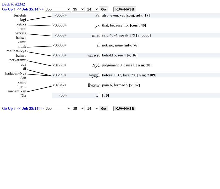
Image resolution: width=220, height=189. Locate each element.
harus (22, 87)
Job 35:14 (30, 9)
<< (18, 9)
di (24, 69)
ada (23, 64)
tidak (22, 46)
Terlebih (19, 15)
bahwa (21, 37)
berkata (20, 33)
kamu (22, 29)
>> (41, 9)
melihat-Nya (16, 51)
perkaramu (17, 60)
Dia (23, 95)
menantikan (17, 91)
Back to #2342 (13, 4)
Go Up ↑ (9, 9)
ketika (21, 24)
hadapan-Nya (15, 73)
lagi (23, 20)
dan (23, 78)
